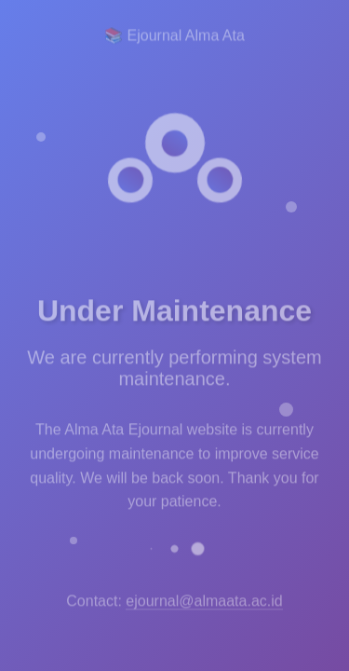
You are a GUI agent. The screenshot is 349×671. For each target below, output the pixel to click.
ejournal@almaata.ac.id (204, 599)
